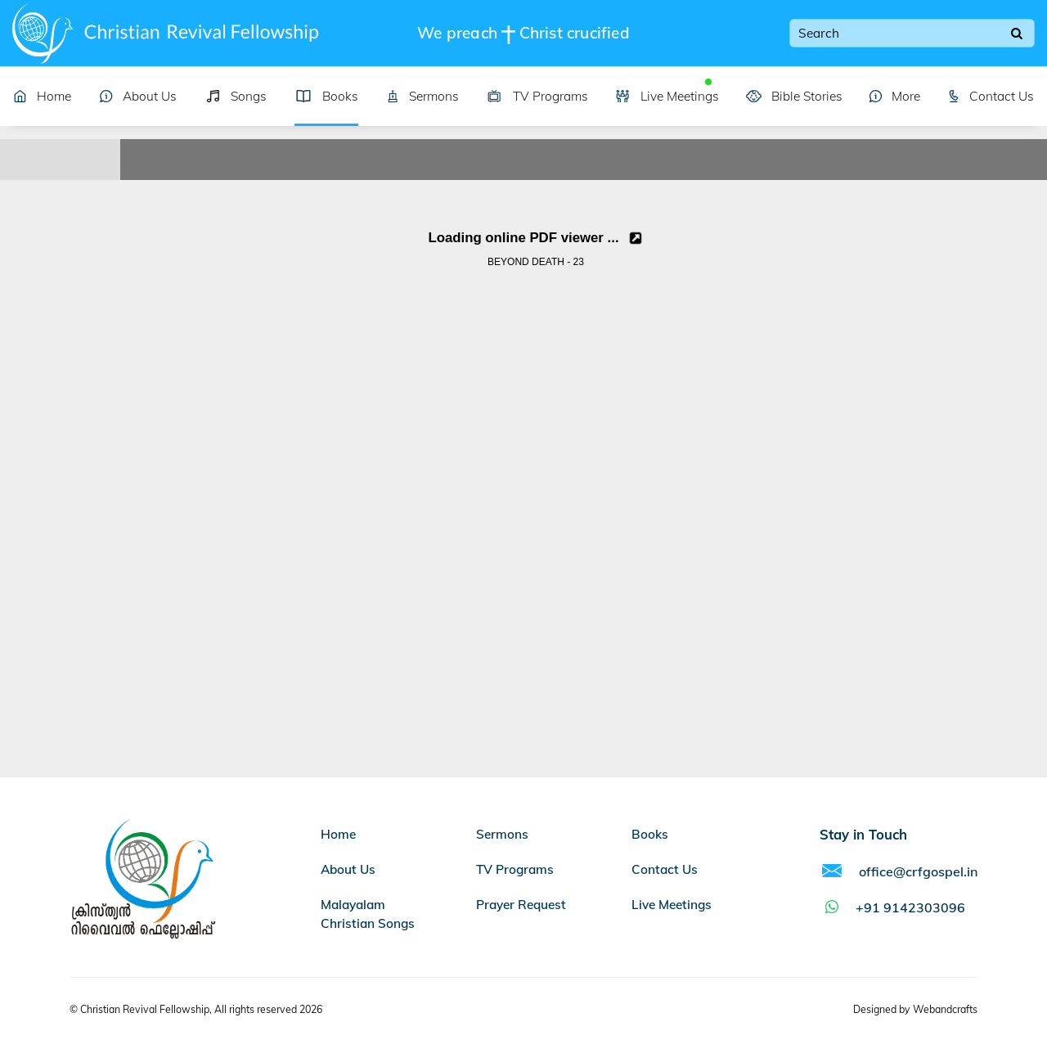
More (895, 96)
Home (42, 96)
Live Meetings (666, 96)
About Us (138, 96)
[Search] (1017, 33)
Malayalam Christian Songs (368, 914)
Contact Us (991, 96)
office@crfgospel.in (898, 871)
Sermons (422, 96)
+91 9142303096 (892, 907)
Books (326, 96)
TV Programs (536, 96)
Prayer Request (521, 904)
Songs (235, 96)
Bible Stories (794, 96)
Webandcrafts (945, 1009)
